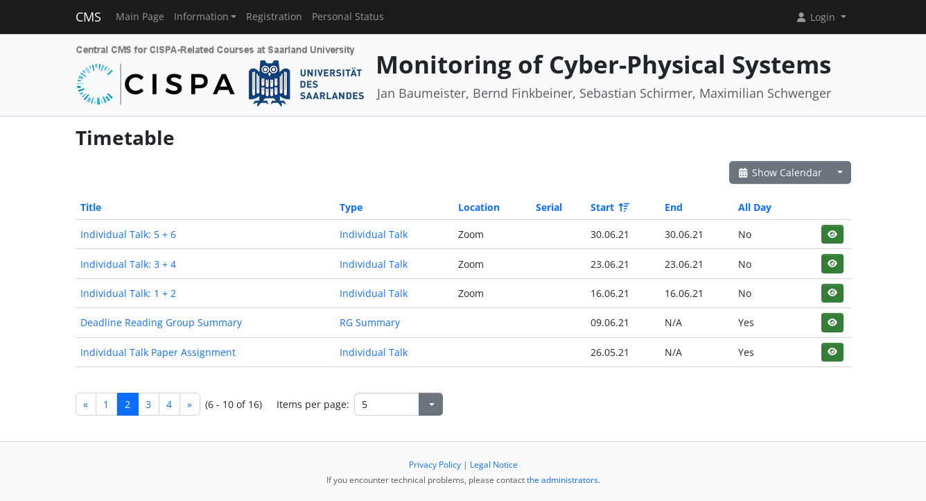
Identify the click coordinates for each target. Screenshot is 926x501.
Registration (274, 16)
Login (816, 17)
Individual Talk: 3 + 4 (128, 264)
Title (90, 207)
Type (351, 207)
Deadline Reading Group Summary (161, 322)
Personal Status (348, 16)
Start (609, 207)
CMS (88, 16)
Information (201, 16)
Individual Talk (374, 234)
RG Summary (370, 322)
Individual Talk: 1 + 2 (128, 293)
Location (479, 207)
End (674, 207)
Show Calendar (780, 172)
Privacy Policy (435, 464)
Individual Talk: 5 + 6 (128, 234)
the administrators (562, 480)
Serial (549, 207)
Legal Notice (494, 464)
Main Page (140, 16)
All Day (754, 207)
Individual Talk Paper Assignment (158, 352)
